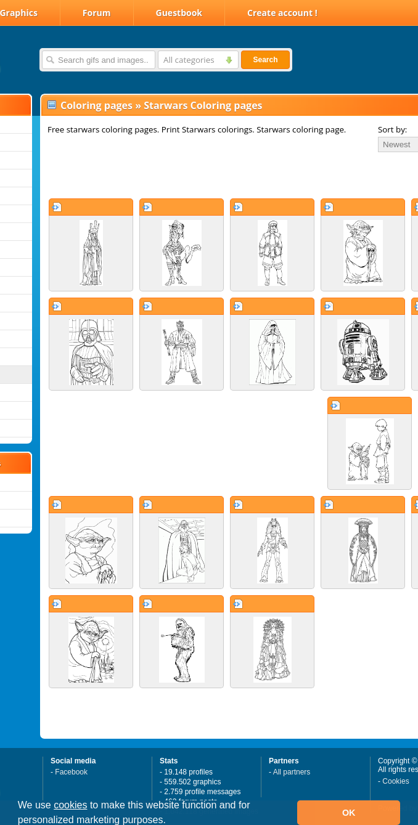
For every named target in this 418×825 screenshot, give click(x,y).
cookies (70, 805)
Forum (97, 12)
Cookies (395, 781)
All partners (292, 772)
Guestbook (179, 12)
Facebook (71, 772)
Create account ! (282, 12)
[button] (170, 821)
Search (265, 59)
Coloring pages (96, 105)
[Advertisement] (186, 175)
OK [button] (349, 813)
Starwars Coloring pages (203, 105)
